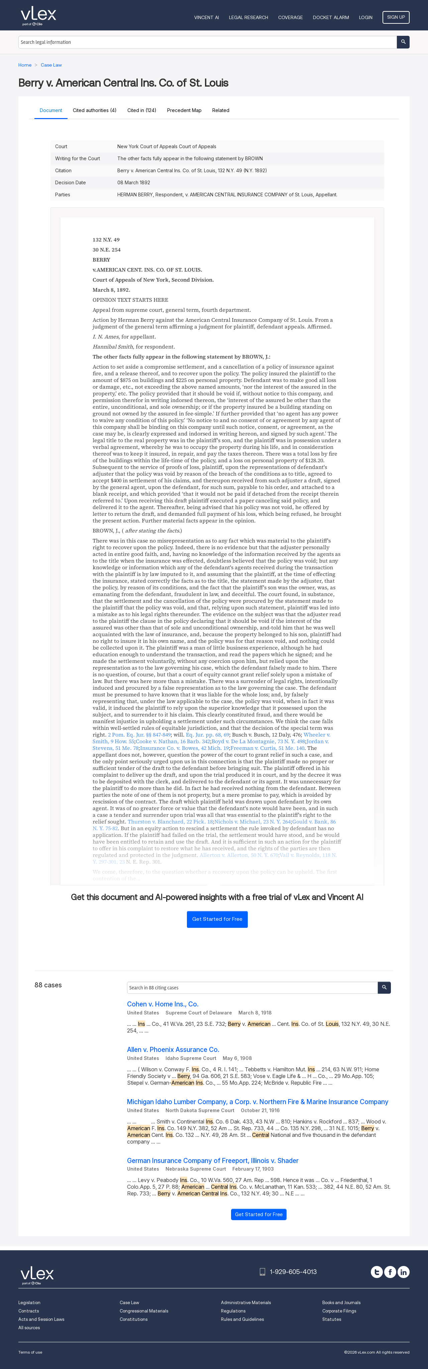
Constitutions (133, 1319)
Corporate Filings (339, 1310)
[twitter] (377, 1272)
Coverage (290, 17)
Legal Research (248, 17)
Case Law (129, 1302)
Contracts (28, 1310)
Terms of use (30, 1352)
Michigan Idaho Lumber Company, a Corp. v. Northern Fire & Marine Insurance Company (258, 1102)
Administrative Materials (246, 1302)
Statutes (331, 1319)
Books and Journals (341, 1302)
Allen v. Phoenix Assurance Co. (173, 1050)
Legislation (29, 1302)
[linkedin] (404, 1272)
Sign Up (396, 17)
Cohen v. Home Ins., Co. (163, 1004)
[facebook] (390, 1272)
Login (365, 17)
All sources (29, 1327)
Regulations (233, 1310)
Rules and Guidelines (242, 1319)
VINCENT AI (206, 17)
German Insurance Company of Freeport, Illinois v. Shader (213, 1161)
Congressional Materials (144, 1310)
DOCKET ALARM (331, 17)
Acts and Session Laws (41, 1319)
